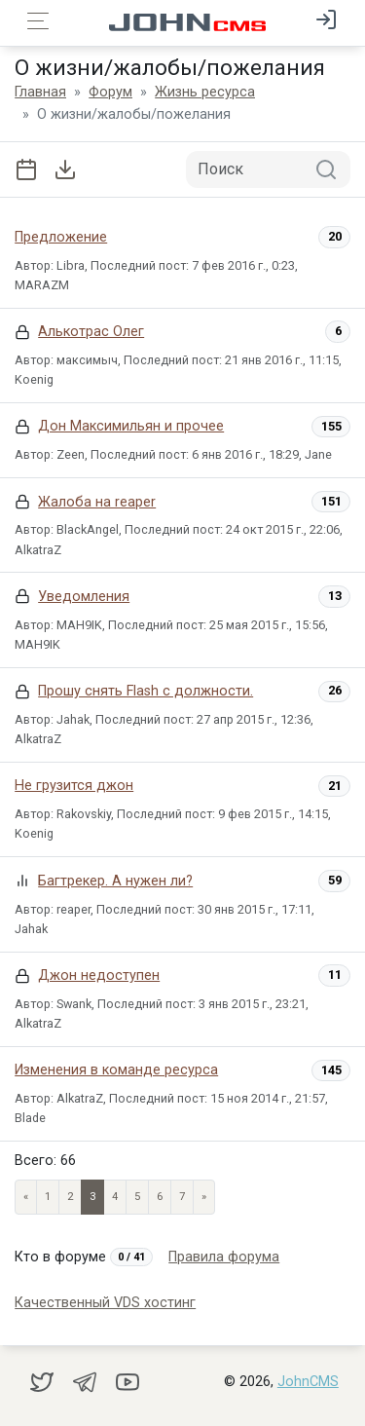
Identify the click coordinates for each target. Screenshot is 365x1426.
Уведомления (83, 596)
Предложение (61, 237)
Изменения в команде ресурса (116, 1070)
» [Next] (203, 1196)
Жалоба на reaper (97, 502)
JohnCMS (308, 1381)
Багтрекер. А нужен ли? (115, 881)
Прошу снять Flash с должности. (145, 691)
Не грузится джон (74, 785)
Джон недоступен (99, 975)
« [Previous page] (25, 1196)
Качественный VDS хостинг (105, 1303)
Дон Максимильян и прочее (131, 426)
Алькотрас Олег (91, 331)
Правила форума (223, 1257)
